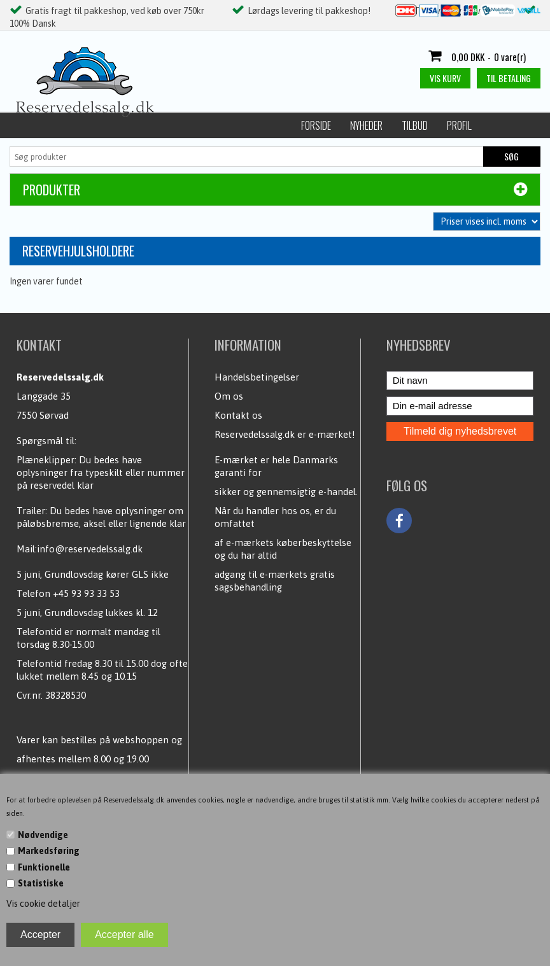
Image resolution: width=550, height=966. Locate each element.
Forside (37, 125)
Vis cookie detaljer (43, 904)
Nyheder (87, 125)
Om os (229, 396)
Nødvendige (43, 835)
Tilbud (136, 125)
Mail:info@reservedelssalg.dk (80, 548)
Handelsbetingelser (257, 377)
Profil (180, 125)
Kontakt (455, 125)
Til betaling (508, 78)
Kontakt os (238, 415)
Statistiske (41, 883)
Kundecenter (394, 125)
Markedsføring (49, 851)
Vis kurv (445, 78)
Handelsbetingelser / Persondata (280, 125)
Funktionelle (44, 867)
